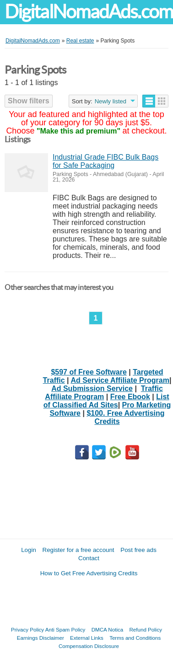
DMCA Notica (108, 629)
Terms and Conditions (135, 638)
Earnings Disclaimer (40, 638)
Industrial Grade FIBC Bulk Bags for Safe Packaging (105, 161)
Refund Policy (145, 629)
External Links (86, 638)
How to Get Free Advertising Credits (89, 573)
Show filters (28, 101)
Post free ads (138, 549)
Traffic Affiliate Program (103, 393)
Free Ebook (130, 397)
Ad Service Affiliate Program (119, 380)
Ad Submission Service (92, 388)
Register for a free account (78, 549)
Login (28, 549)
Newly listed (110, 101)
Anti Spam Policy (65, 629)
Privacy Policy (27, 629)
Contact (88, 558)
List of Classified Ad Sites (106, 401)
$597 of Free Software (88, 372)
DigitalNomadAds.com (89, 11)
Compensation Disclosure (89, 646)
